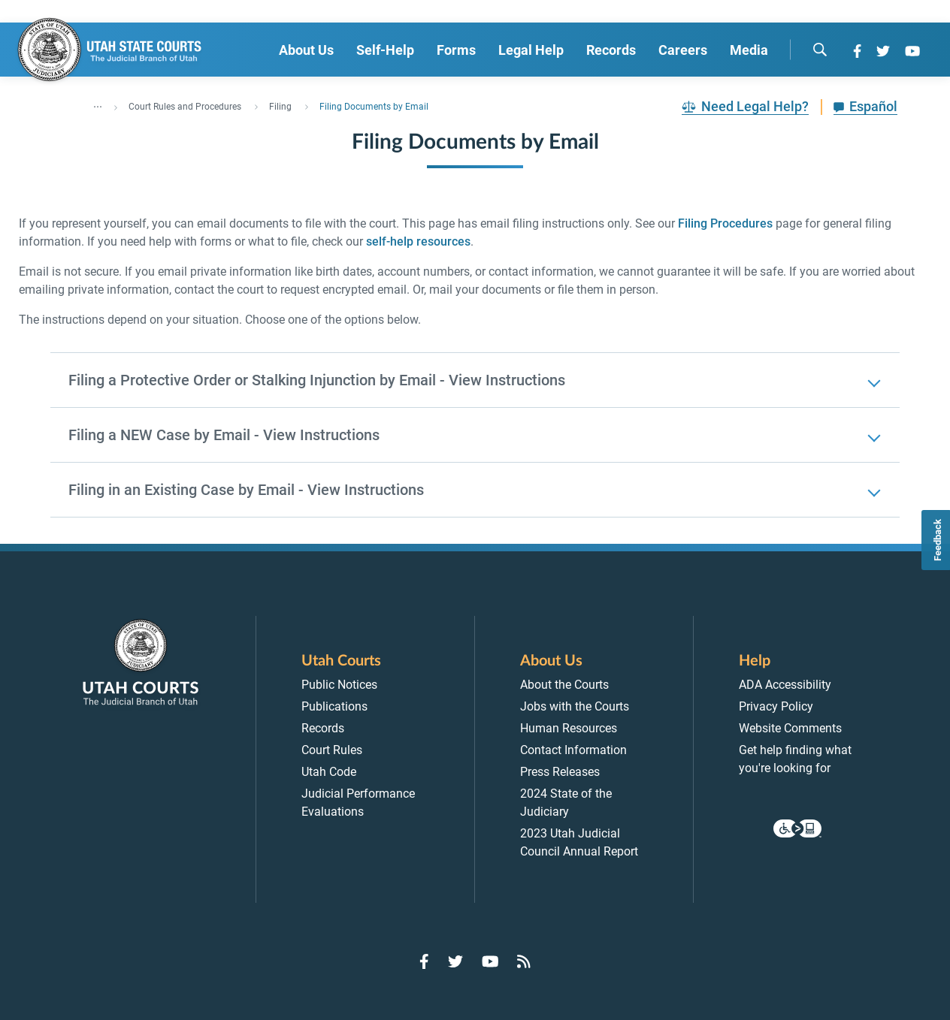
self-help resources (418, 241)
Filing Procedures (725, 223)
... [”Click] (97, 103)
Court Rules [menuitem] (331, 750)
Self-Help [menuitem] (385, 50)
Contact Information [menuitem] (573, 750)
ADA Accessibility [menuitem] (785, 684)
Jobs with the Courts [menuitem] (574, 706)
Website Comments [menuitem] (790, 728)
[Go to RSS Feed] (524, 961)
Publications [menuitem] (334, 706)
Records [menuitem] (611, 50)
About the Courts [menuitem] (564, 684)
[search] (820, 49)
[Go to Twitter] (883, 51)
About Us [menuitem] (306, 50)
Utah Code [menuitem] (328, 772)
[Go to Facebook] (857, 51)
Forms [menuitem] (456, 50)
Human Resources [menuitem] (568, 728)
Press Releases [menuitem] (560, 772)
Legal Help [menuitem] (531, 50)
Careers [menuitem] (682, 50)
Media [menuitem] (749, 50)
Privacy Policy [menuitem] (776, 706)
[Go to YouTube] (912, 51)
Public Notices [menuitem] (339, 684)
